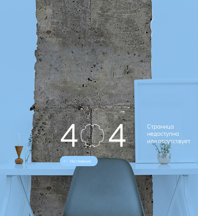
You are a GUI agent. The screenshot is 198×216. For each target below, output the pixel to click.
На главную (80, 161)
